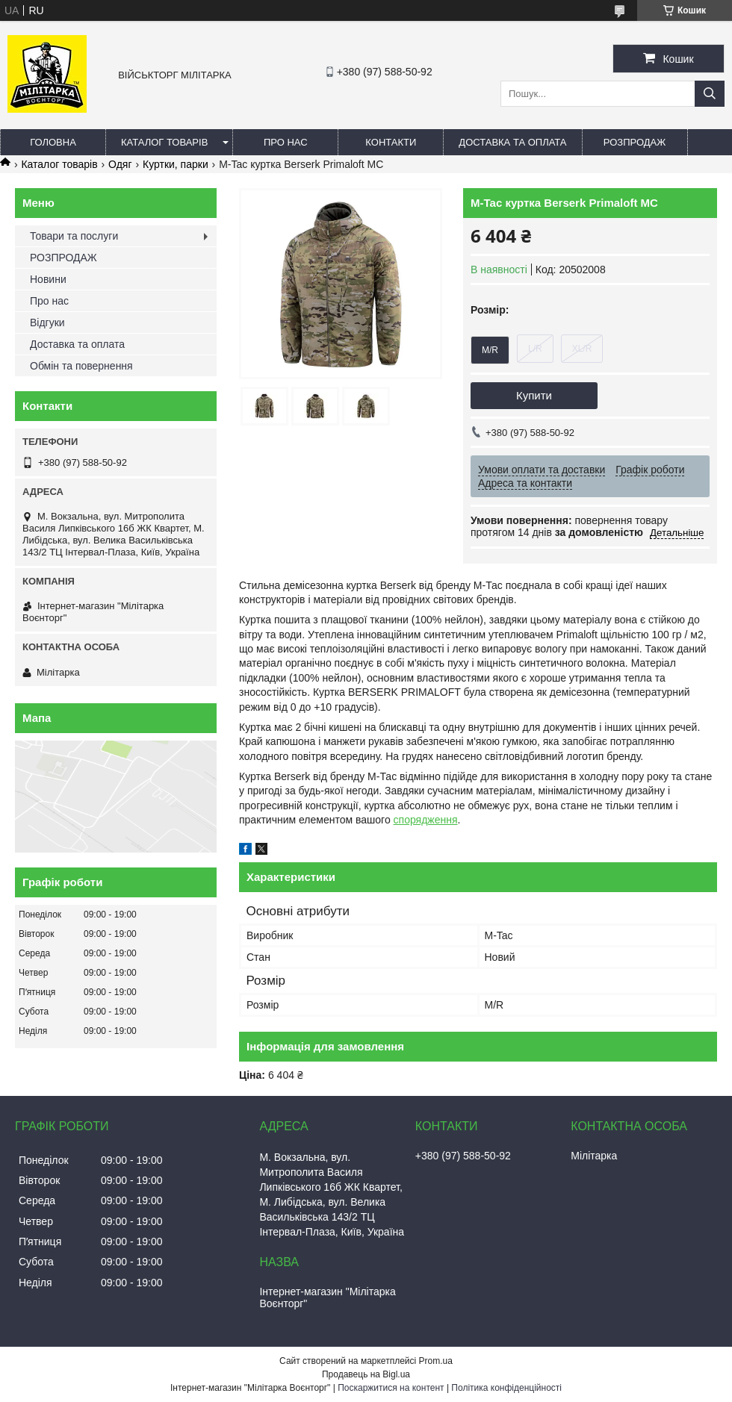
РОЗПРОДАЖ (635, 142)
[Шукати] (710, 94)
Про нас (286, 142)
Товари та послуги (74, 236)
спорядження (426, 820)
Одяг (119, 164)
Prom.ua (436, 1361)
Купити (534, 395)
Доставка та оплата (512, 142)
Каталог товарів (164, 142)
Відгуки (47, 322)
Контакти (390, 142)
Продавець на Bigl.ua (366, 1374)
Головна (53, 142)
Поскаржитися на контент (391, 1388)
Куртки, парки (175, 164)
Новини (48, 279)
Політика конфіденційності (506, 1388)
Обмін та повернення (81, 366)
